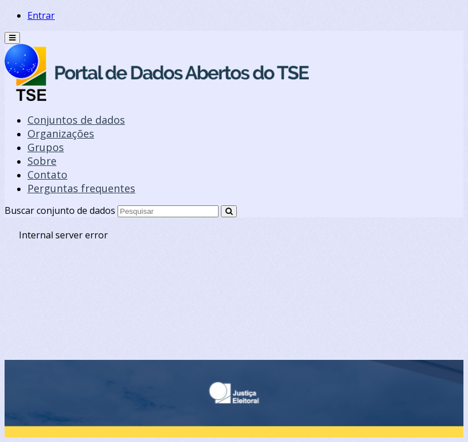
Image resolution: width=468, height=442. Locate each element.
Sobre (42, 161)
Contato (47, 174)
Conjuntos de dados (76, 120)
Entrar (41, 15)
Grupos (45, 147)
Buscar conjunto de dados (60, 210)
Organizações (60, 133)
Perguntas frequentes (81, 188)
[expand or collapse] (12, 38)
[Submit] (229, 211)
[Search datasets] (168, 211)
